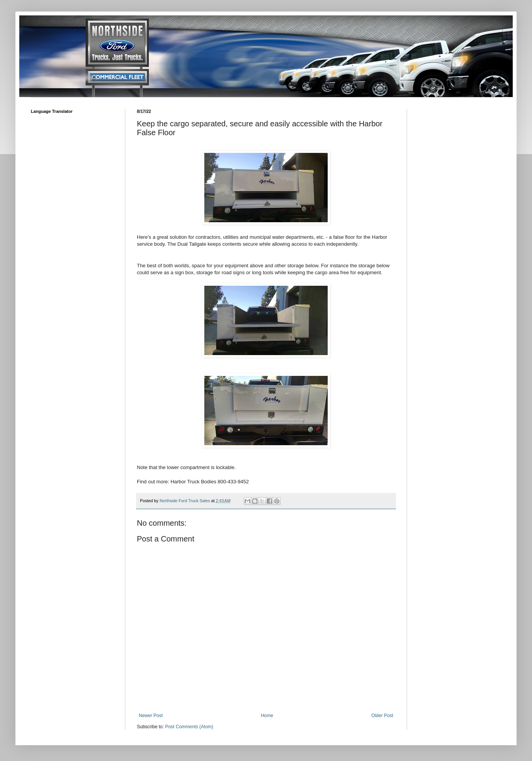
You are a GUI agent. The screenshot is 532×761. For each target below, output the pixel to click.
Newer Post (151, 715)
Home (267, 715)
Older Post (382, 715)
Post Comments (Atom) (189, 726)
